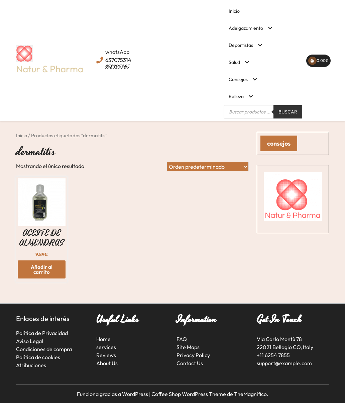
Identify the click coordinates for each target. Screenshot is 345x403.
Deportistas (241, 45)
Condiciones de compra (44, 349)
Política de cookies (38, 357)
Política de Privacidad (42, 333)
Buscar (287, 112)
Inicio (234, 11)
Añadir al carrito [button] (41, 269)
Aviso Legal (29, 341)
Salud (234, 62)
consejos (279, 143)
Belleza (236, 96)
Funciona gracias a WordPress (113, 394)
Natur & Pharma (49, 69)
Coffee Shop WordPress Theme (189, 394)
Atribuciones (31, 365)
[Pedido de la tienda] (207, 166)
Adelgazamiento (246, 28)
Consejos (238, 79)
